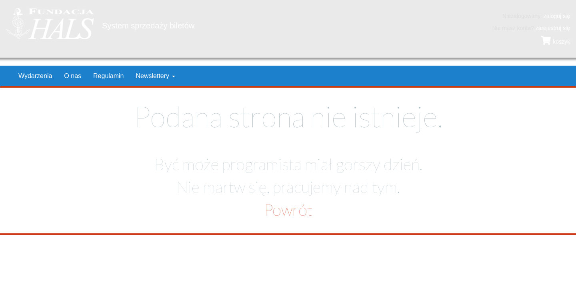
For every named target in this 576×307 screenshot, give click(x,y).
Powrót (288, 209)
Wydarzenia (35, 75)
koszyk (555, 41)
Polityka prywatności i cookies (43, 287)
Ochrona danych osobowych (120, 287)
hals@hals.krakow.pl (319, 271)
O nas (72, 75)
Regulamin (108, 75)
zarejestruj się (553, 28)
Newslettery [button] (155, 75)
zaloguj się (557, 16)
